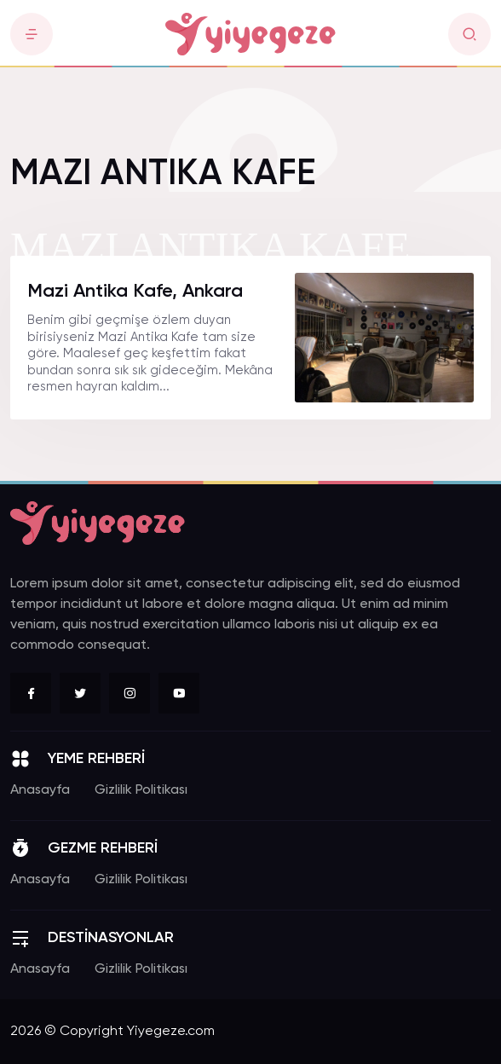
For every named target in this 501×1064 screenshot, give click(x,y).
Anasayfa (40, 790)
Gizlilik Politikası (141, 790)
